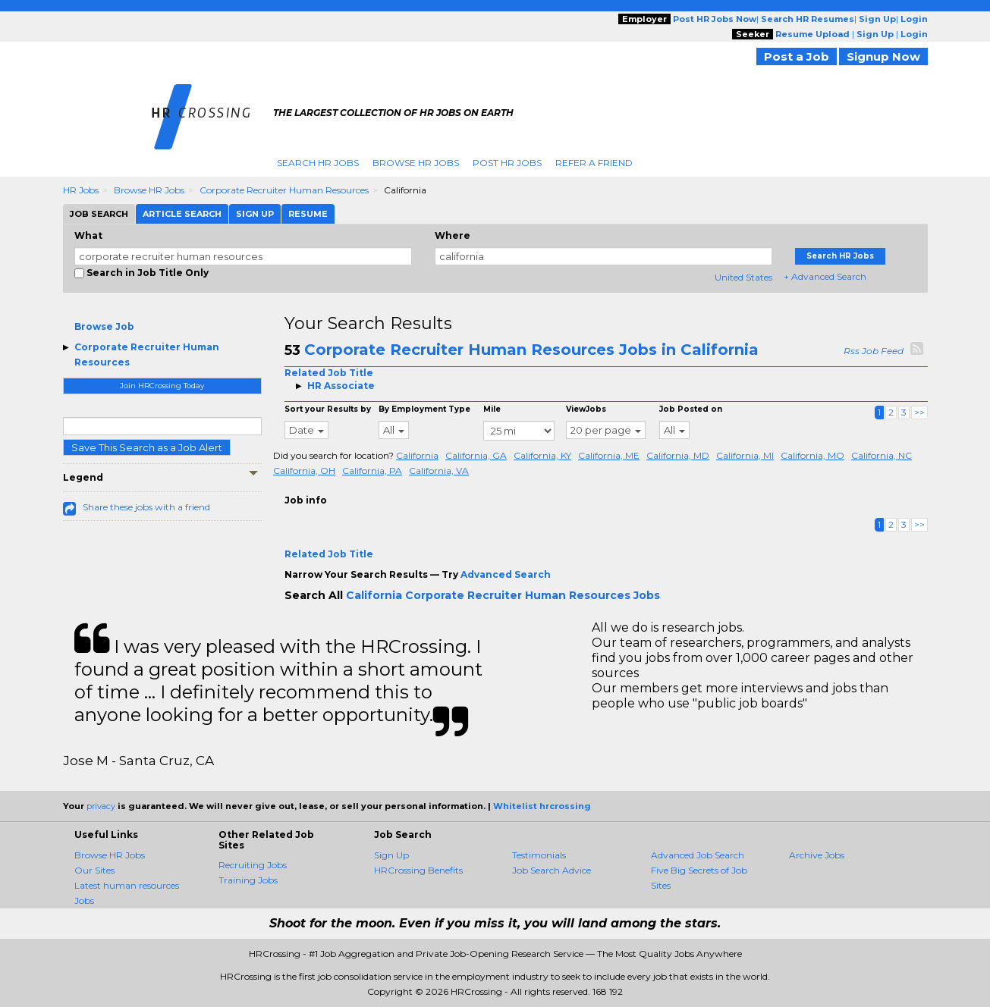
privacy (100, 806)
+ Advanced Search (825, 276)
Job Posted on (690, 409)
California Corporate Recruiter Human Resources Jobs (503, 595)
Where (452, 235)
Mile (492, 409)
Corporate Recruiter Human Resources (284, 190)
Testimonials (539, 855)
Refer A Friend (594, 162)
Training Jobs (248, 880)
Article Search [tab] (182, 214)
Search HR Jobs (318, 162)
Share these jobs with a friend (146, 507)
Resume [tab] (308, 214)
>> (919, 412)
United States (743, 277)
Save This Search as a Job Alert (146, 447)
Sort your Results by (327, 409)
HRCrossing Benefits (418, 870)
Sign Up (391, 855)
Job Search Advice (551, 870)
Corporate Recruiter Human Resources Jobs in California (531, 349)
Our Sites (94, 870)
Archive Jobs (816, 855)
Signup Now (883, 56)
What (88, 235)
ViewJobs (586, 409)
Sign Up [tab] (255, 214)
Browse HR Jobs (415, 162)
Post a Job (796, 56)
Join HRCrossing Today (162, 386)
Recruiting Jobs (252, 865)
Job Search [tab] (99, 214)
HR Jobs (81, 190)
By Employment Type (424, 409)
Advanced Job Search (697, 855)
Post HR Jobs (507, 162)
